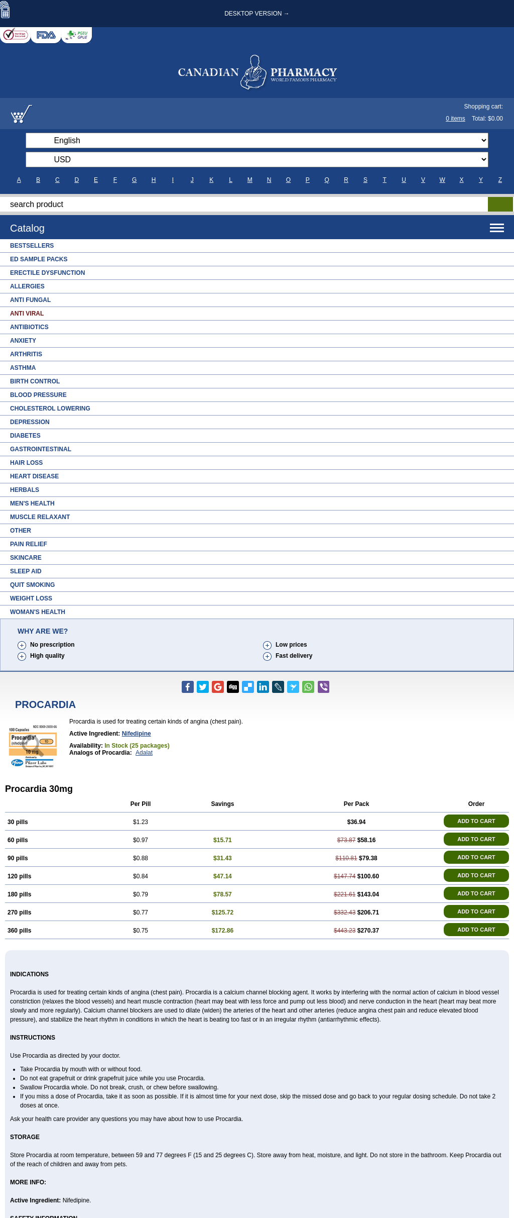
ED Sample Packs (38, 259)
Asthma (23, 367)
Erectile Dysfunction (47, 272)
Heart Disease (34, 476)
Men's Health (32, 503)
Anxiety (23, 340)
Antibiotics (29, 327)
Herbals (24, 489)
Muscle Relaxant (40, 517)
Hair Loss (26, 462)
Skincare (26, 557)
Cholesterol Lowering (50, 408)
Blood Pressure (38, 394)
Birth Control (35, 381)
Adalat (144, 752)
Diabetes (25, 435)
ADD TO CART (476, 821)
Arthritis (26, 354)
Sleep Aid (26, 571)
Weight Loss (31, 598)
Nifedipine (136, 733)
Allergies (27, 286)
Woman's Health (37, 612)
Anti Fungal (30, 299)
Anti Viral (27, 313)
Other (20, 530)
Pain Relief (28, 544)
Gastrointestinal (40, 449)
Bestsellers (32, 245)
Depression (30, 422)
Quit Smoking (32, 584)
